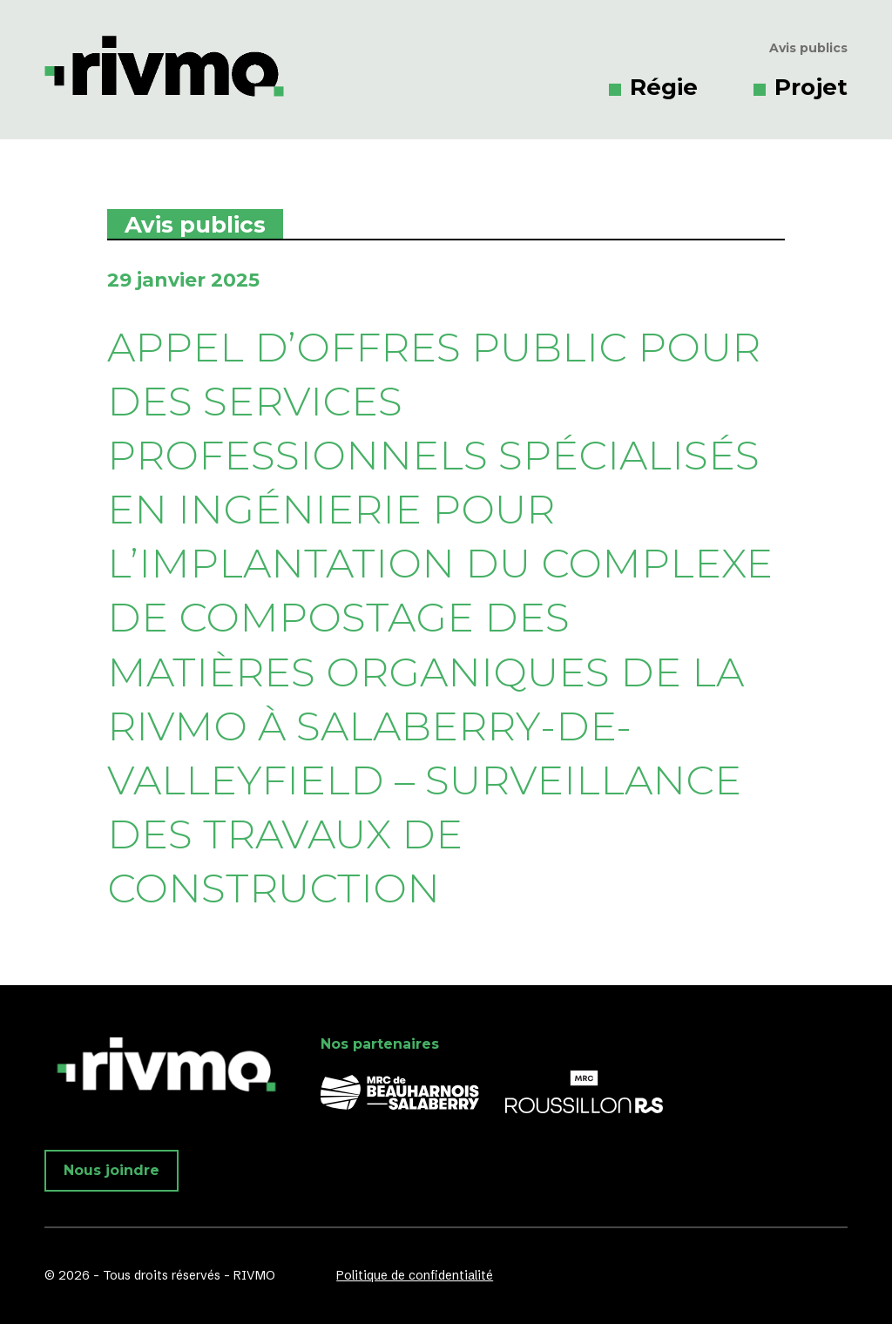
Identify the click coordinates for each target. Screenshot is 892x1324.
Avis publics (808, 48)
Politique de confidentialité (414, 1275)
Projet (811, 87)
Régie (664, 87)
